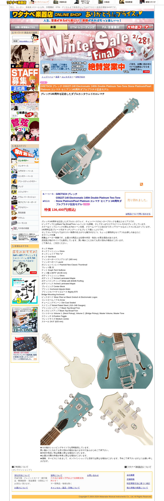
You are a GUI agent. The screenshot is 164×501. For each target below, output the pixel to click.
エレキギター (67, 77)
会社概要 (130, 475)
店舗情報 (130, 479)
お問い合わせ (93, 475)
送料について (56, 475)
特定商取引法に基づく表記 (138, 483)
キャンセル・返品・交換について (65, 488)
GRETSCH (80, 77)
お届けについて (21, 488)
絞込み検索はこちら (26, 41)
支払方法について (22, 475)
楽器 (57, 77)
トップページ (47, 77)
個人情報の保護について (137, 488)
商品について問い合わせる (138, 214)
